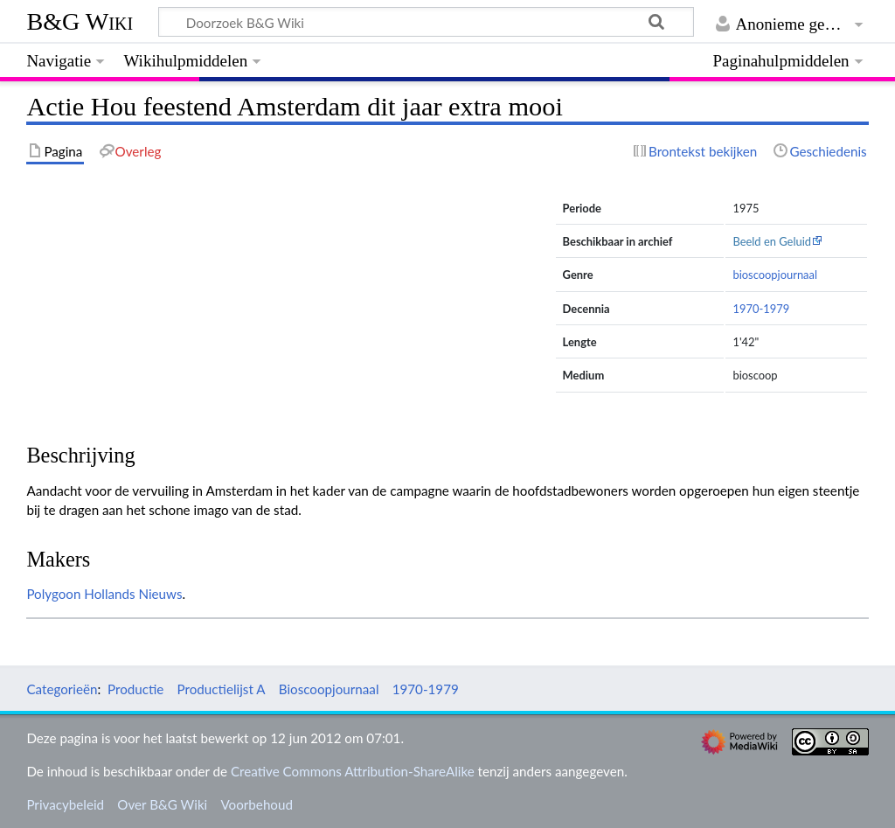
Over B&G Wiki (162, 804)
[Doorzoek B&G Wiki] (425, 22)
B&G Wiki (79, 21)
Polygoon (53, 594)
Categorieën (61, 689)
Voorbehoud (256, 804)
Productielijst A (221, 689)
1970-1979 (760, 309)
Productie (135, 689)
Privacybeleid (65, 804)
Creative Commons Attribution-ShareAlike (353, 771)
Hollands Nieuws (133, 594)
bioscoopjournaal (774, 275)
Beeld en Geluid (771, 241)
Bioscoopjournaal (329, 689)
